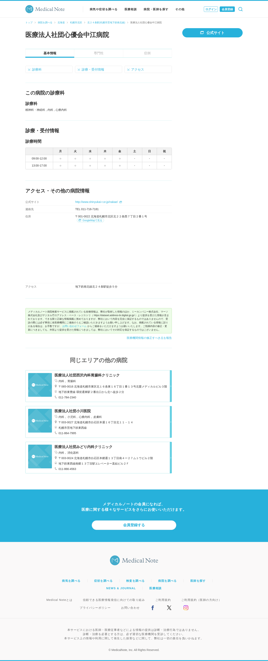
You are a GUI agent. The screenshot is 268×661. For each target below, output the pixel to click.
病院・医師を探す (156, 9)
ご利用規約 (163, 599)
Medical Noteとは (59, 599)
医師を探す (198, 580)
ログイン (211, 9)
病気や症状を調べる (104, 9)
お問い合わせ (130, 607)
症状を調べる (103, 580)
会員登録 (227, 9)
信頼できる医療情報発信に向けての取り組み (114, 599)
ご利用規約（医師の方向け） (201, 599)
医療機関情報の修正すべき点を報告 (149, 337)
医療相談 (131, 9)
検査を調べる (135, 580)
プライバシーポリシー (95, 607)
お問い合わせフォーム (74, 326)
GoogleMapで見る (90, 220)
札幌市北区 (76, 22)
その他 (180, 9)
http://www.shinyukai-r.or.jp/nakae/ (98, 202)
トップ (29, 22)
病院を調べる (45, 22)
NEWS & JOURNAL (121, 588)
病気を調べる (71, 580)
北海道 (61, 22)
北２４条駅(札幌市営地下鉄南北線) (106, 22)
